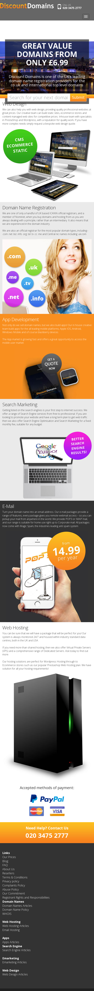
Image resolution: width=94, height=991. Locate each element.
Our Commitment (13, 893)
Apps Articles (10, 942)
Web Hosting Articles (15, 926)
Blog (5, 861)
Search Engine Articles (16, 950)
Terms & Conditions (14, 877)
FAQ (5, 865)
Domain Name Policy (15, 909)
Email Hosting (11, 930)
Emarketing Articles (14, 962)
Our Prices (9, 857)
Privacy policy (10, 881)
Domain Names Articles (17, 906)
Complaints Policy (13, 885)
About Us (8, 869)
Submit (78, 97)
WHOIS (6, 914)
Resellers (8, 873)
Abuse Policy (10, 889)
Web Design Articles (15, 974)
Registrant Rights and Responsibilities (26, 897)
